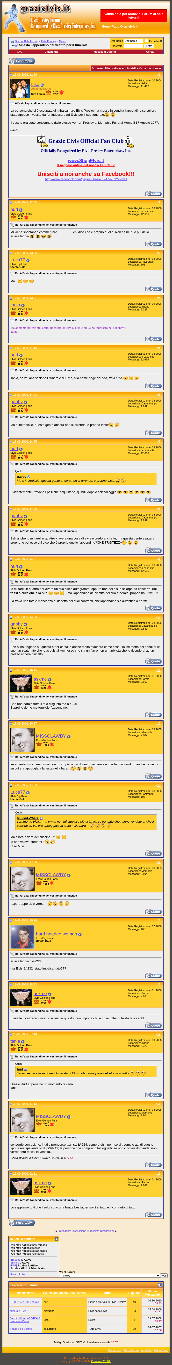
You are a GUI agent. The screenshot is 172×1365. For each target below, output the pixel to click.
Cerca (150, 51)
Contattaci (114, 1350)
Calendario (51, 51)
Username (117, 40)
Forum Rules (18, 1274)
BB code (15, 1259)
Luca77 (17, 259)
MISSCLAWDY (51, 736)
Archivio (146, 1350)
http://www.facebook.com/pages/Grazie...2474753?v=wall (86, 179)
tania (15, 304)
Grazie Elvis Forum (26, 41)
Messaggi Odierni (105, 51)
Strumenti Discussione (106, 68)
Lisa (35, 84)
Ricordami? (153, 41)
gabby (16, 401)
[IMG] (13, 1265)
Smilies (14, 1262)
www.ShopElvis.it (86, 160)
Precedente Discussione (71, 1230)
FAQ (19, 51)
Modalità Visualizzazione (142, 68)
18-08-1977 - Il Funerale (24, 1301)
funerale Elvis (18, 1310)
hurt (14, 209)
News (62, 41)
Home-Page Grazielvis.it (120, 26)
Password (116, 45)
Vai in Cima (161, 1350)
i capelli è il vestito (21, 1328)
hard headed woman (56, 933)
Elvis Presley (48, 41)
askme (40, 679)
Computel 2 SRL (101, 1361)
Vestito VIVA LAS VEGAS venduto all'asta (25, 1320)
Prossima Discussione (101, 1230)
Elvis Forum (131, 1350)
